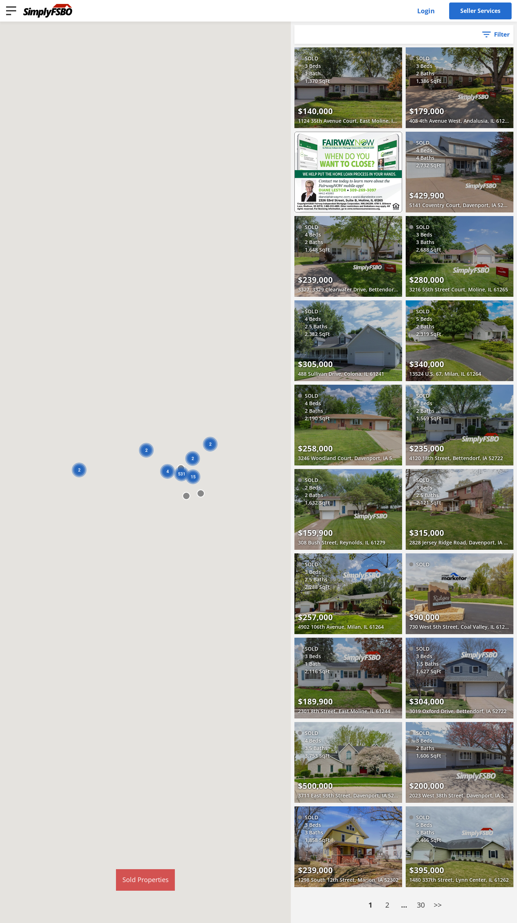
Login (426, 11)
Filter (502, 34)
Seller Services (480, 11)
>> (438, 905)
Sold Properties (145, 879)
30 (421, 905)
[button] (201, 493)
